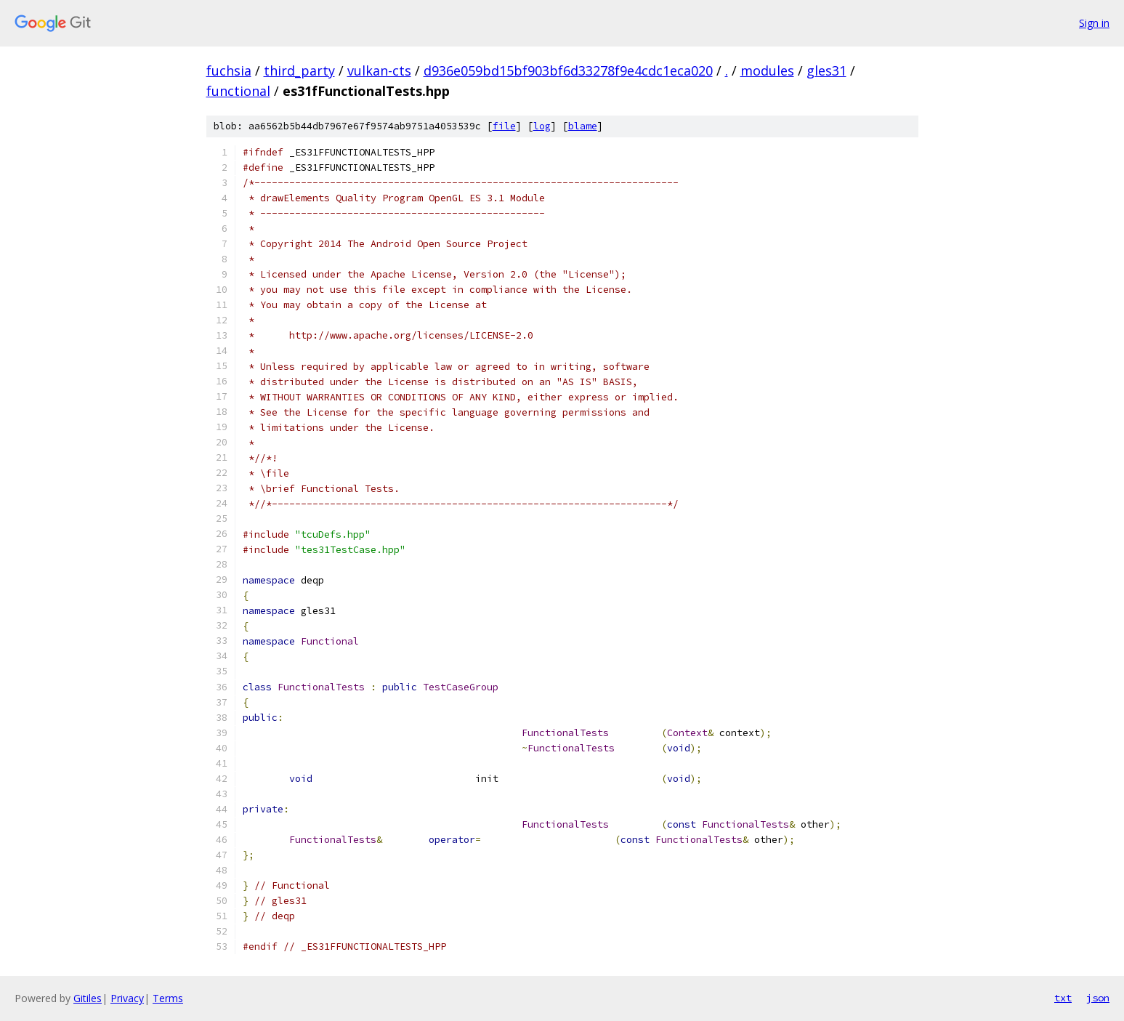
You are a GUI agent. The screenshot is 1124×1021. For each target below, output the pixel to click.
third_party (299, 70)
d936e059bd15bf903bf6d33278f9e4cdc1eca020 (568, 70)
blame (582, 126)
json (1097, 997)
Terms (168, 998)
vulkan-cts (379, 70)
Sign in (1094, 23)
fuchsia (228, 70)
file (504, 126)
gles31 (826, 70)
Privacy (127, 998)
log (542, 126)
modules (767, 70)
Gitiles (87, 998)
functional (238, 91)
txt (1063, 997)
